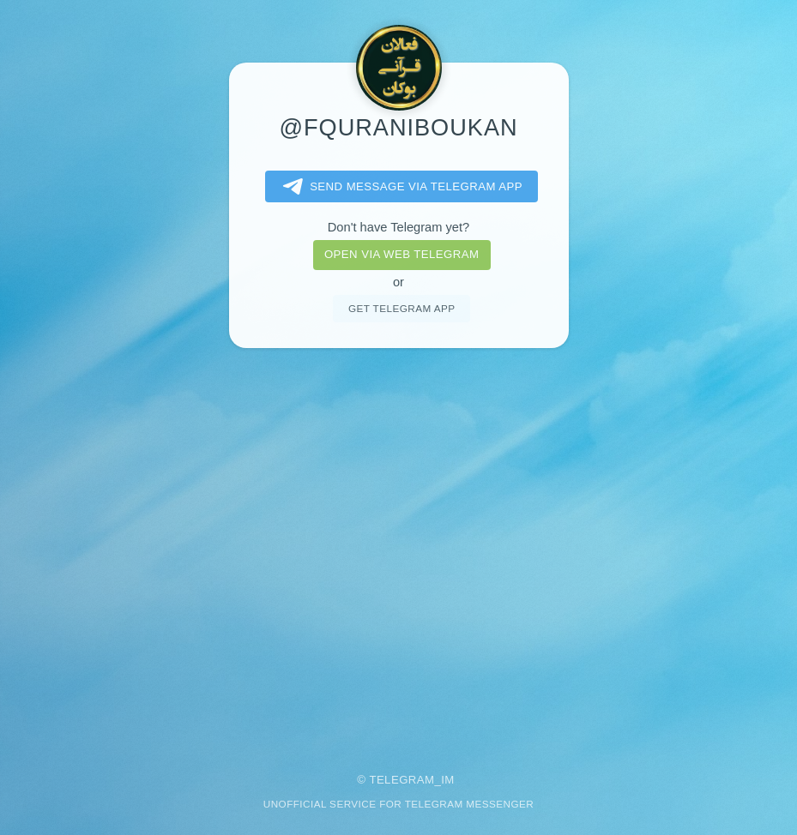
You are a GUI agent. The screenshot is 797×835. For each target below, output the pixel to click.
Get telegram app (401, 308)
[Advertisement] (398, 548)
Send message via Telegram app (399, 186)
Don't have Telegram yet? (398, 227)
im (448, 779)
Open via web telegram (401, 254)
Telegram (401, 779)
